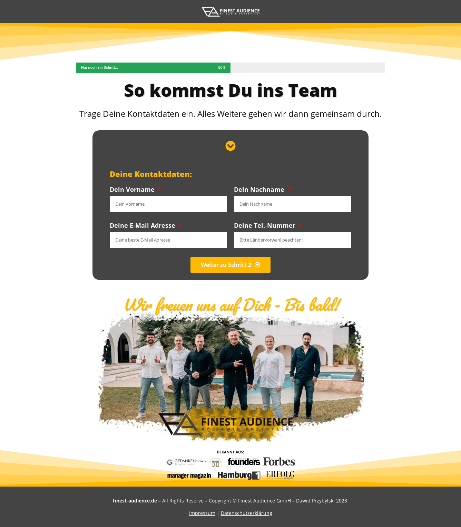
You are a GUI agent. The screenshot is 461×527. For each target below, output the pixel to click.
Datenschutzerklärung (246, 513)
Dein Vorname (133, 189)
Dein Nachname (260, 189)
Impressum (202, 513)
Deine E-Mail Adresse (143, 225)
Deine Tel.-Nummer (265, 225)
